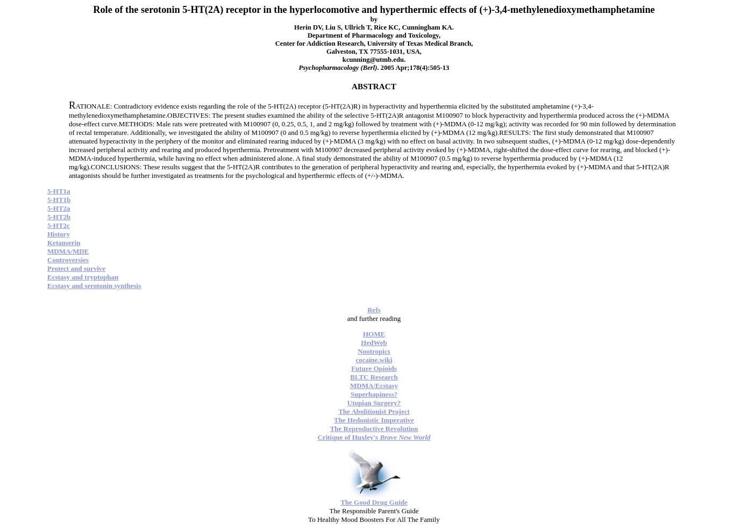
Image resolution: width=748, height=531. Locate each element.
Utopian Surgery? (374, 403)
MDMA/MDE (68, 251)
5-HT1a (58, 191)
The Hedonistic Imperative (374, 420)
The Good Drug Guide (374, 502)
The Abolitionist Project (374, 411)
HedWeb (374, 343)
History (58, 234)
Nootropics (374, 351)
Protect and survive (76, 268)
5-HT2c (58, 225)
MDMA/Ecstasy (374, 386)
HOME (374, 334)
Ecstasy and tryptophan (82, 277)
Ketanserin (63, 243)
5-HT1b (58, 200)
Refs (374, 310)
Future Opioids (374, 368)
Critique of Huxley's (373, 437)
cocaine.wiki (373, 360)
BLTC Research (373, 377)
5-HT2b (58, 217)
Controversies (68, 260)
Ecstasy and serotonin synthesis (94, 286)
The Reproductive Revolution (374, 429)
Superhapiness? (374, 394)
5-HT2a (58, 208)
